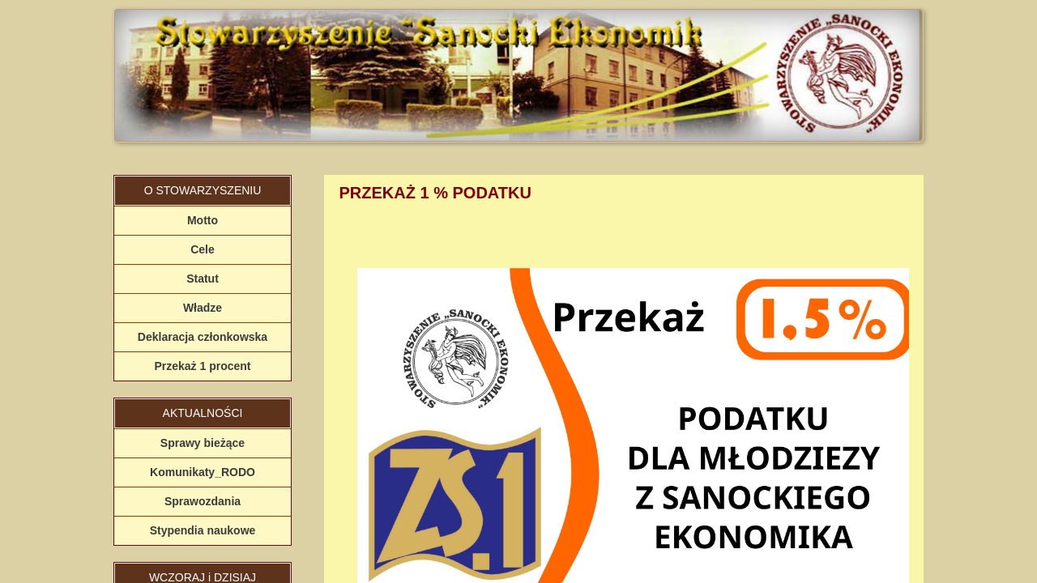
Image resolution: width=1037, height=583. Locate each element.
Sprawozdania (202, 501)
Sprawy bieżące (202, 442)
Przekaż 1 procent (202, 366)
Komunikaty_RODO (202, 472)
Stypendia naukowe (203, 530)
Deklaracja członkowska (202, 336)
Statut (202, 278)
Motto (202, 220)
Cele (202, 249)
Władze (202, 307)
